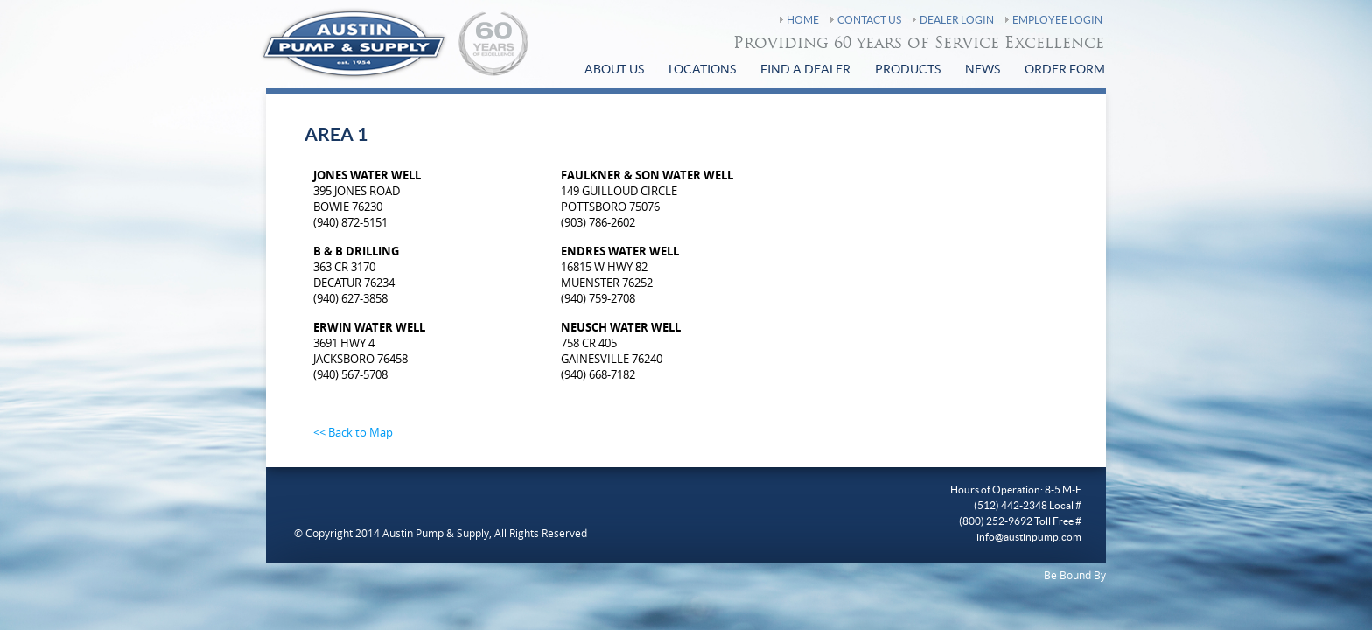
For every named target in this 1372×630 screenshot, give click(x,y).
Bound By (1083, 575)
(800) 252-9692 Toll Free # (1020, 521)
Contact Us (869, 20)
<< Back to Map (353, 432)
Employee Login (1057, 20)
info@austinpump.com (1029, 537)
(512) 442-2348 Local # (1028, 505)
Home (803, 20)
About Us (614, 70)
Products (908, 70)
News (982, 70)
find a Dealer (805, 70)
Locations (702, 70)
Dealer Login (957, 20)
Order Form (1065, 70)
